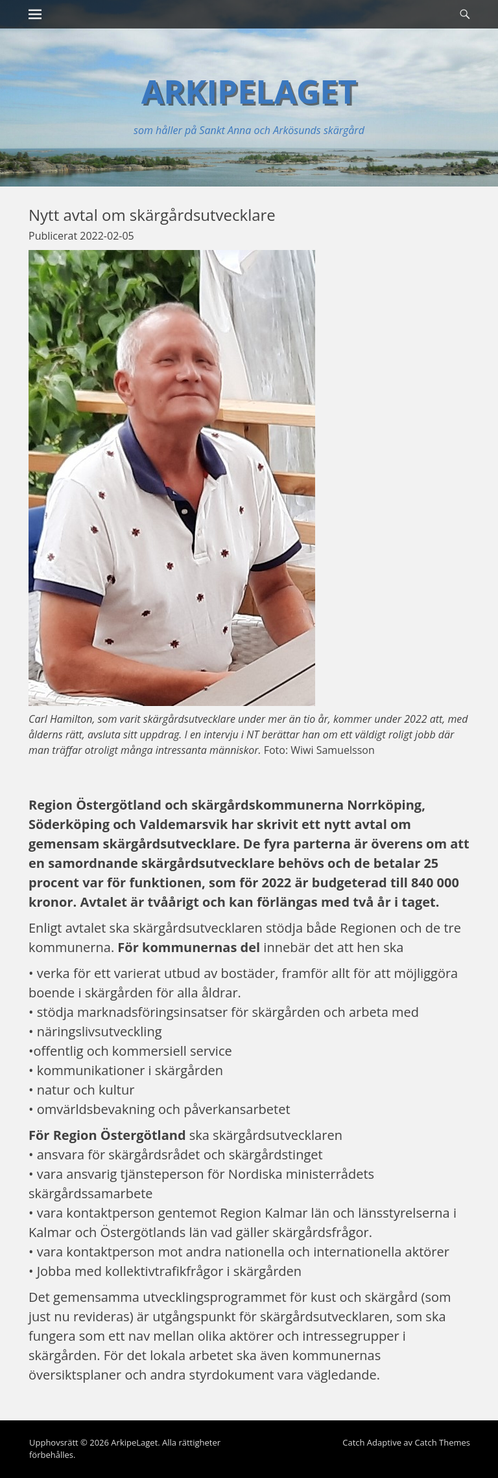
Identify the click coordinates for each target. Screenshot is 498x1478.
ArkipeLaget (249, 91)
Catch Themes (442, 1442)
